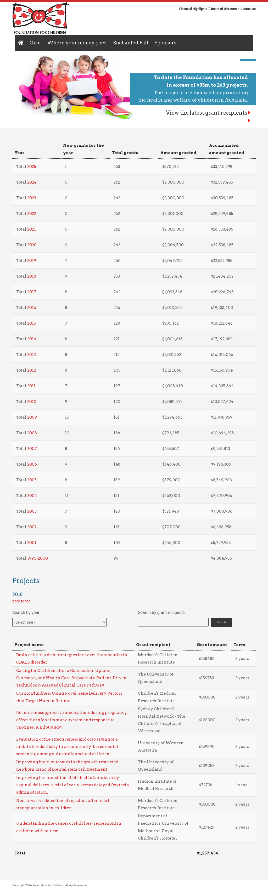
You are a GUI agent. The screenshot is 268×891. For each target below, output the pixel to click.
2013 (31, 354)
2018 (31, 276)
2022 (31, 213)
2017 (31, 292)
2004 (32, 495)
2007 (32, 448)
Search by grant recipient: (161, 612)
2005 (32, 480)
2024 (32, 182)
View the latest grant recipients (208, 113)
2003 (32, 511)
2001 (31, 542)
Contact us (248, 9)
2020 (32, 245)
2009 (32, 417)
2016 (31, 307)
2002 (32, 527)
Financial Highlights (193, 9)
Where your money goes (77, 42)
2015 (31, 323)
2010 (31, 401)
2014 (31, 339)
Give (35, 42)
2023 (31, 198)
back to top (21, 601)
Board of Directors (224, 9)
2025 (31, 166)
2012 (31, 370)
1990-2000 (37, 558)
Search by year (26, 612)
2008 (32, 433)
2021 (31, 229)
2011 (31, 386)
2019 (31, 260)
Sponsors (165, 42)
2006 (32, 464)
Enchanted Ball (130, 42)
